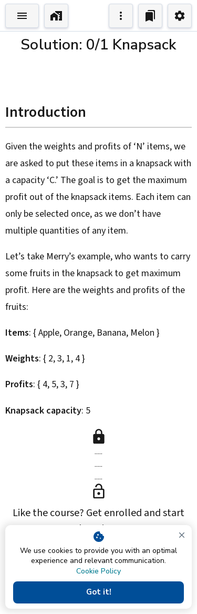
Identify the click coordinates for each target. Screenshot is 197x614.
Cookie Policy (98, 571)
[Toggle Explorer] (22, 16)
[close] (181, 535)
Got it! (98, 592)
